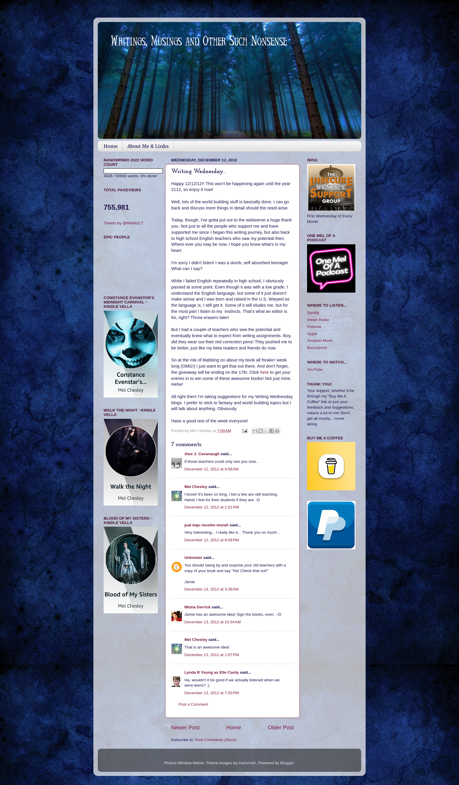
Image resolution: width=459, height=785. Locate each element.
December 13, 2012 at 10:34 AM (212, 622)
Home (111, 146)
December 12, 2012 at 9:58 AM (211, 469)
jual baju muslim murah (206, 525)
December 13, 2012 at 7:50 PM (211, 693)
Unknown (193, 557)
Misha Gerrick (197, 607)
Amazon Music (320, 340)
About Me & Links (148, 146)
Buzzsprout (317, 347)
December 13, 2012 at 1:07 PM (211, 655)
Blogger (287, 763)
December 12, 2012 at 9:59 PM (211, 540)
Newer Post (185, 727)
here (265, 372)
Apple (312, 334)
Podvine (314, 327)
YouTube (315, 369)
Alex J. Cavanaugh (202, 454)
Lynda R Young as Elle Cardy (211, 672)
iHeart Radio (318, 320)
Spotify (313, 312)
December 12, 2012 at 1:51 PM (211, 507)
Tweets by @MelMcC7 (123, 223)
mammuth (247, 763)
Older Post (281, 727)
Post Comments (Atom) (215, 740)
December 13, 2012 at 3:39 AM (211, 589)
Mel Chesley (195, 486)
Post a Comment (193, 704)
